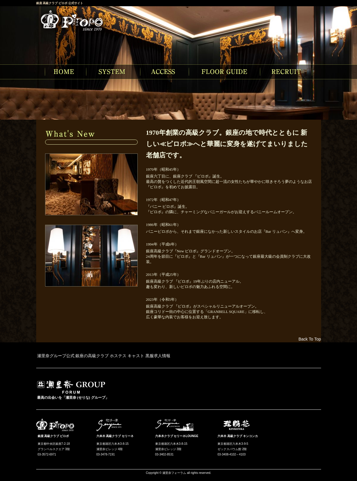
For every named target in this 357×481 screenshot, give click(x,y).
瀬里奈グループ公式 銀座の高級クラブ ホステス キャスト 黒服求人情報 (104, 355)
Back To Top (310, 339)
